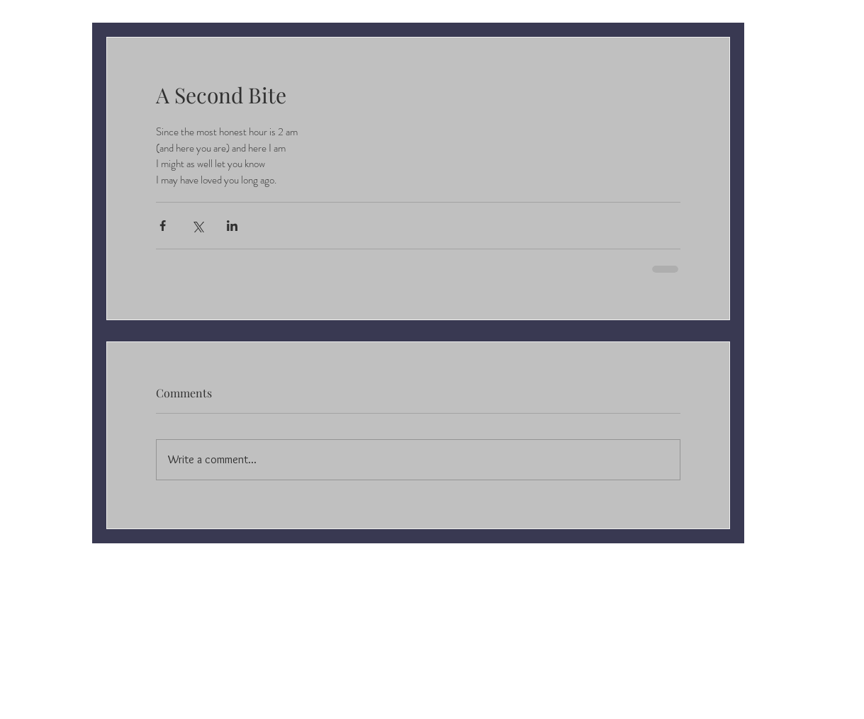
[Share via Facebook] (162, 225)
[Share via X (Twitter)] (197, 225)
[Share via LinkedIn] (232, 225)
